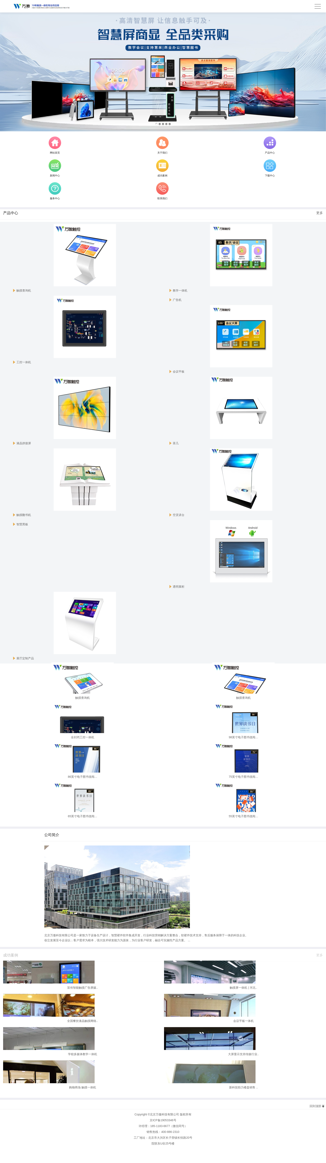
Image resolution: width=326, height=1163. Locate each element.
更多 (319, 215)
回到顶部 (315, 1106)
